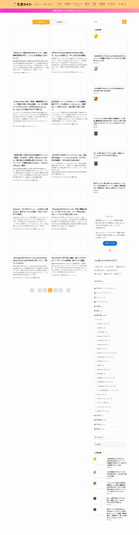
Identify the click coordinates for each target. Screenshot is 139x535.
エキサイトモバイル (104, 399)
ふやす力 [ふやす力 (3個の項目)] (98, 267)
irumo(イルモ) (103, 345)
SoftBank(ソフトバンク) (106, 378)
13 (45, 290)
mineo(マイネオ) (103, 370)
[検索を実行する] (124, 22)
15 (55, 290)
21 (68, 290)
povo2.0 (101, 328)
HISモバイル (102, 349)
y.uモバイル (102, 395)
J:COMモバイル (103, 362)
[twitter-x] (119, 4)
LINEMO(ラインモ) (105, 383)
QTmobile (101, 374)
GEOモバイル (103, 324)
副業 (99, 311)
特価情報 (101, 421)
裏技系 (100, 430)
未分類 (99, 416)
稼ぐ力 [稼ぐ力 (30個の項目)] (98, 274)
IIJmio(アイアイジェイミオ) (107, 353)
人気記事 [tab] (59, 22)
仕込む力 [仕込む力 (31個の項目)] (120, 267)
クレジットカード (103, 293)
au (99, 320)
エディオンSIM (103, 403)
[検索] (125, 4)
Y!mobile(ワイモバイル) (107, 387)
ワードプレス (102, 302)
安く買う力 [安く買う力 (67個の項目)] (99, 270)
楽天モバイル (103, 412)
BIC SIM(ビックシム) (106, 357)
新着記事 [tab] (41, 22)
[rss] (122, 4)
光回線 (99, 306)
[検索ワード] (110, 22)
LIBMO (100, 366)
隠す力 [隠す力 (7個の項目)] (117, 274)
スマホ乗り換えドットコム (108, 391)
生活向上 (100, 425)
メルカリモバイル (104, 408)
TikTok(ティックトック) (105, 288)
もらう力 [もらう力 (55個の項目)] (109, 267)
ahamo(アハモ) (104, 341)
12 (40, 290)
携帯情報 (101, 315)
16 (60, 290)
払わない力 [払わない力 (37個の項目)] (112, 270)
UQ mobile (102, 332)
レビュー (100, 297)
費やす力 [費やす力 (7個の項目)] (108, 274)
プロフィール (110, 243)
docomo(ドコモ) (103, 336)
